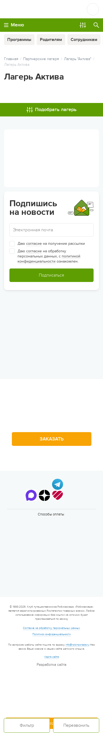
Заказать (52, 439)
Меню (14, 25)
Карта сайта (51, 657)
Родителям (51, 39)
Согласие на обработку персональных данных (51, 628)
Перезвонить (76, 725)
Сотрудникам (84, 39)
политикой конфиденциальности (49, 259)
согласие (34, 243)
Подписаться (51, 275)
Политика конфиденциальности (51, 634)
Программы (19, 39)
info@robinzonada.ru (77, 644)
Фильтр (27, 725)
